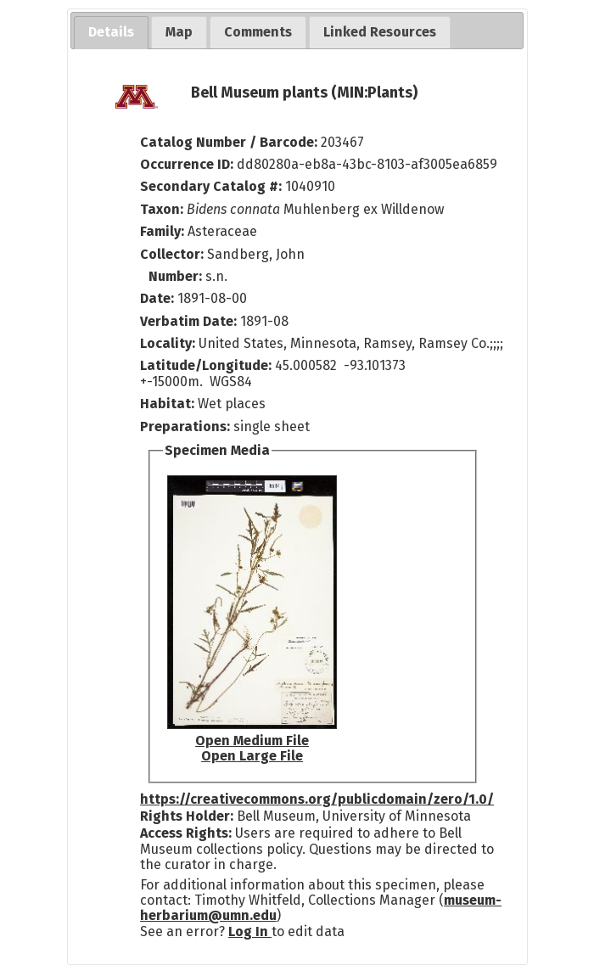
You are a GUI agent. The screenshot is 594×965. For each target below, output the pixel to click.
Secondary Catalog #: (211, 186)
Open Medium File (252, 740)
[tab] (111, 32)
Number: (176, 276)
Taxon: (161, 209)
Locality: (167, 343)
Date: (157, 298)
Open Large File (252, 756)
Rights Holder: (186, 816)
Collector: (173, 254)
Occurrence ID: (188, 164)
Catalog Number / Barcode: (230, 142)
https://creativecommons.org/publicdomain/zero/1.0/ (317, 799)
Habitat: (169, 404)
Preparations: (185, 426)
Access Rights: (186, 833)
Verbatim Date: (188, 321)
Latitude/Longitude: (206, 365)
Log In (250, 931)
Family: (162, 231)
